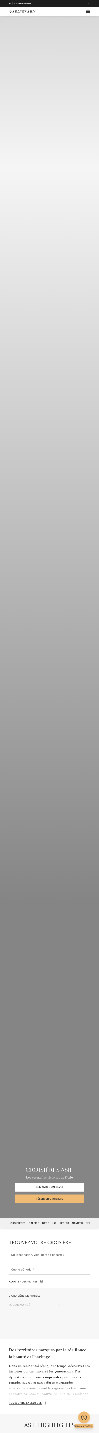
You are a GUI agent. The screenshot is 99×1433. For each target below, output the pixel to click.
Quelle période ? (22, 1269)
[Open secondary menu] (90, 11)
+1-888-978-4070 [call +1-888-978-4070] (23, 3)
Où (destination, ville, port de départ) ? (37, 1255)
